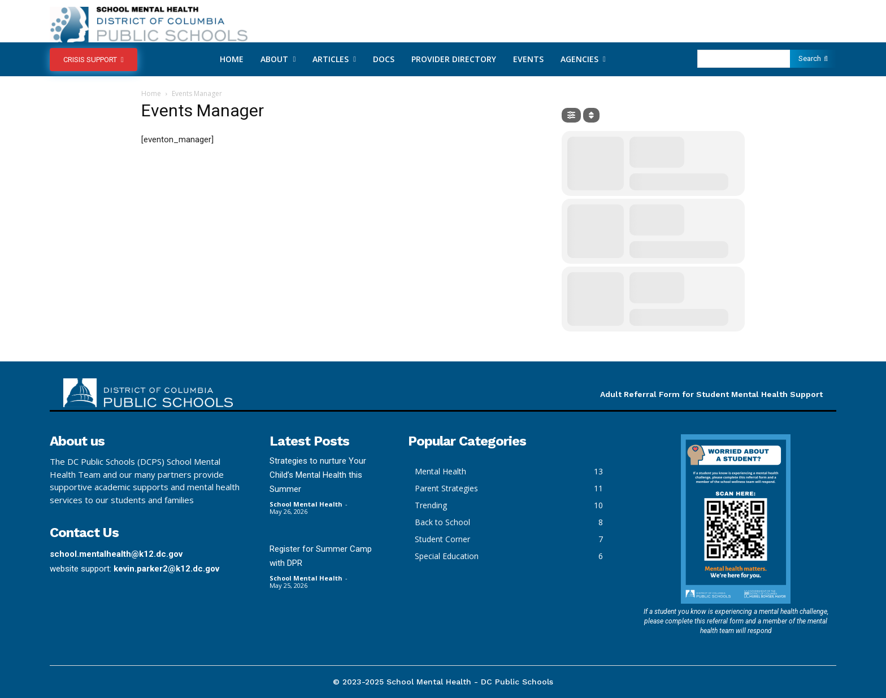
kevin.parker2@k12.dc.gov (166, 569)
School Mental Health (306, 504)
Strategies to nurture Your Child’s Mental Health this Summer (318, 475)
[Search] (813, 59)
